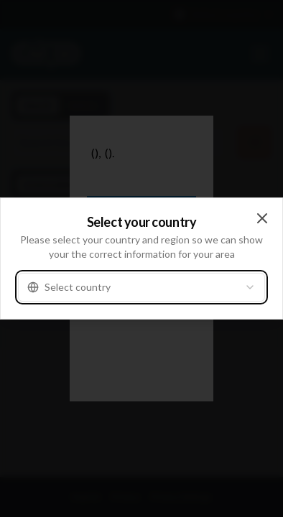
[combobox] (141, 287)
